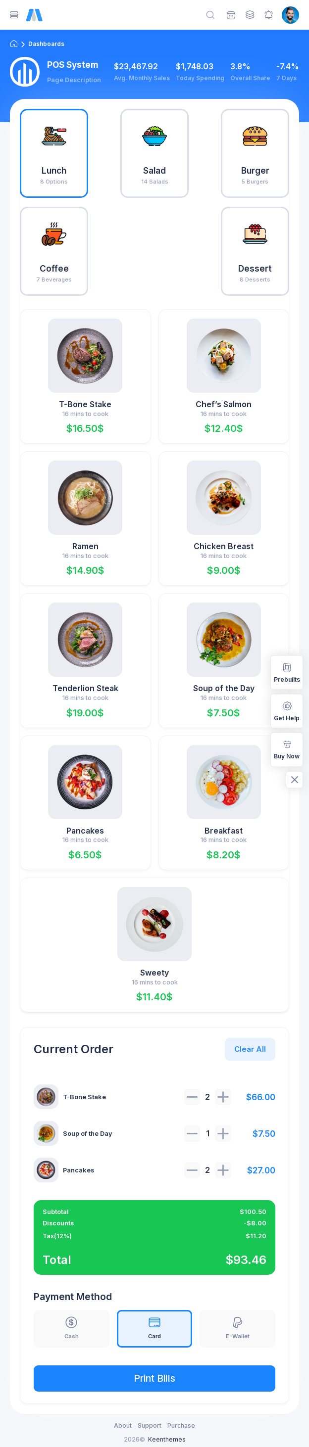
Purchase (181, 1425)
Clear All (250, 1049)
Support (149, 1425)
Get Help (287, 710)
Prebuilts (287, 672)
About (123, 1425)
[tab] (54, 153)
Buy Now (287, 749)
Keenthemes (167, 1439)
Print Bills (154, 1378)
